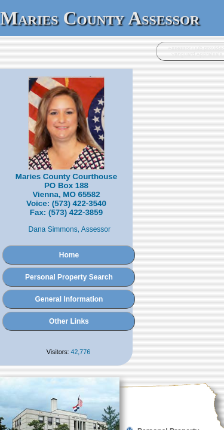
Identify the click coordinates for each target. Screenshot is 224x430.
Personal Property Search (112, 244)
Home (112, 222)
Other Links (112, 288)
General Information (112, 266)
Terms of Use (142, 386)
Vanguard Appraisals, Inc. (174, 374)
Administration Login (33, 374)
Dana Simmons (100, 196)
